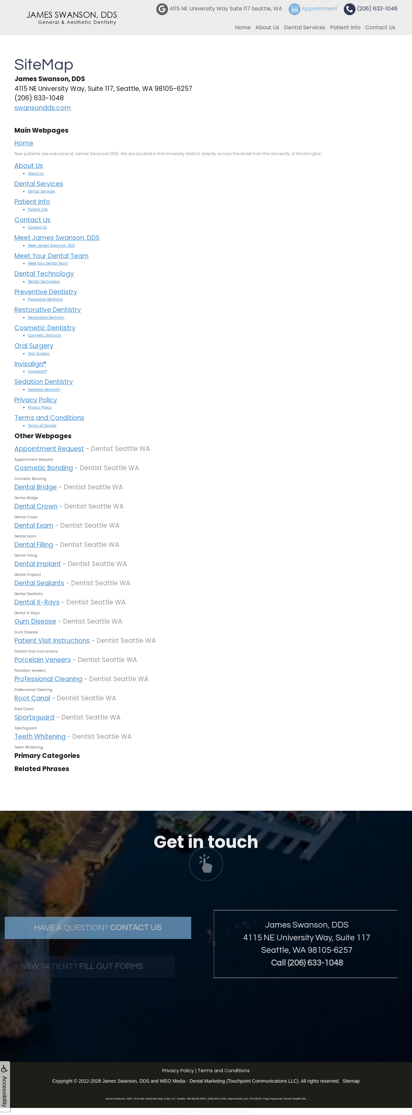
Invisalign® (30, 364)
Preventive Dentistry (45, 292)
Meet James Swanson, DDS (56, 237)
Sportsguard (34, 717)
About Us (267, 27)
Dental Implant (37, 563)
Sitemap (351, 1081)
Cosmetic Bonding (43, 468)
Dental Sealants (39, 583)
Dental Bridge (35, 487)
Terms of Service (42, 425)
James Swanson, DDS (126, 1081)
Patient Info (345, 27)
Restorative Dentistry (47, 309)
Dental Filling (33, 544)
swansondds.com (42, 107)
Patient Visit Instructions (52, 640)
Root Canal (32, 698)
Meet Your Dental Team (51, 255)
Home (243, 27)
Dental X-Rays (36, 602)
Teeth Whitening (40, 736)
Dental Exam (33, 525)
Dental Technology (44, 273)
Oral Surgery (33, 345)
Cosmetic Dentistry (45, 328)
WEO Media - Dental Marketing (192, 1081)
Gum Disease (35, 621)
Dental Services (304, 27)
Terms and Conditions (49, 417)
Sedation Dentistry (43, 381)
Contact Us (380, 27)
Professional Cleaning (48, 679)
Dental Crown (35, 506)
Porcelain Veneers (42, 659)
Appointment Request (49, 448)
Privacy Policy (35, 400)
